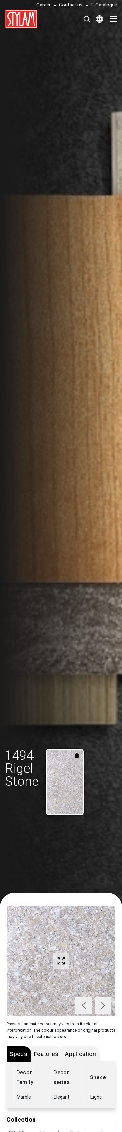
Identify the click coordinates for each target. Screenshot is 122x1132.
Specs (19, 1054)
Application (80, 1054)
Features (46, 1054)
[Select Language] (99, 19)
